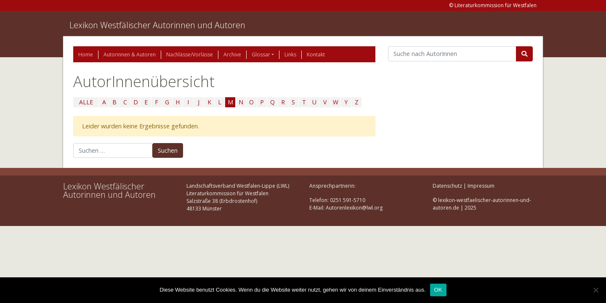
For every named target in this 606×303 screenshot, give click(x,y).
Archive (232, 54)
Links (290, 54)
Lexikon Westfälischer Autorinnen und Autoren (157, 25)
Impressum (481, 185)
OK (438, 290)
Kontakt (316, 54)
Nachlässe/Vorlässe (189, 54)
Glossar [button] (261, 54)
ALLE (86, 102)
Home (85, 54)
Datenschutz (447, 185)
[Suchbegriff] (452, 53)
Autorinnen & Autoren (130, 54)
